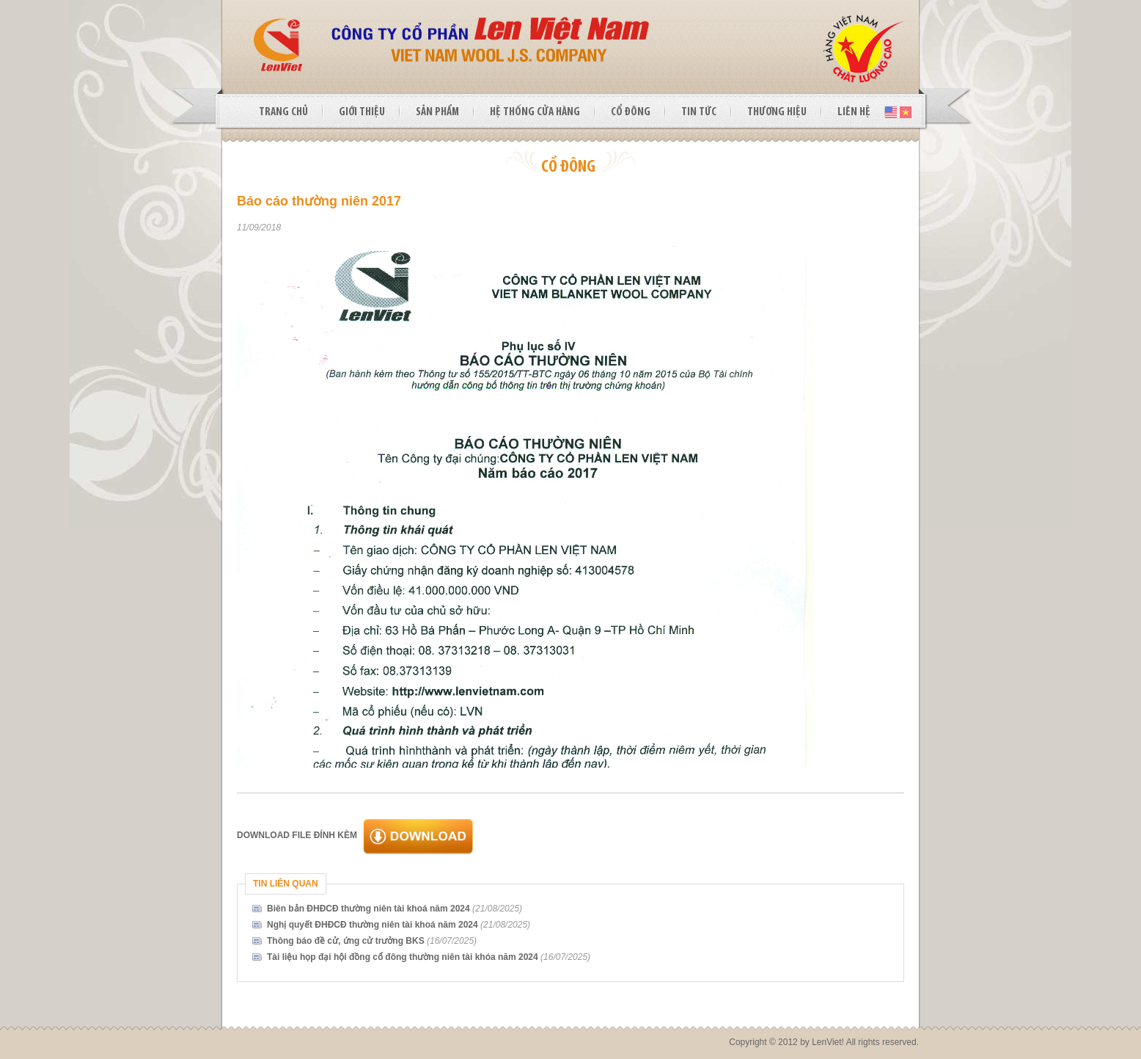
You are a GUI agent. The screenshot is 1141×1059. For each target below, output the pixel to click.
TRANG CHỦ (283, 112)
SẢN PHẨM (437, 112)
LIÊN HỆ (853, 112)
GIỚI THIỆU (362, 112)
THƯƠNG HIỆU (777, 112)
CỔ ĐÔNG (630, 112)
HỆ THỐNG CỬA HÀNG (535, 112)
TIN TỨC (698, 112)
